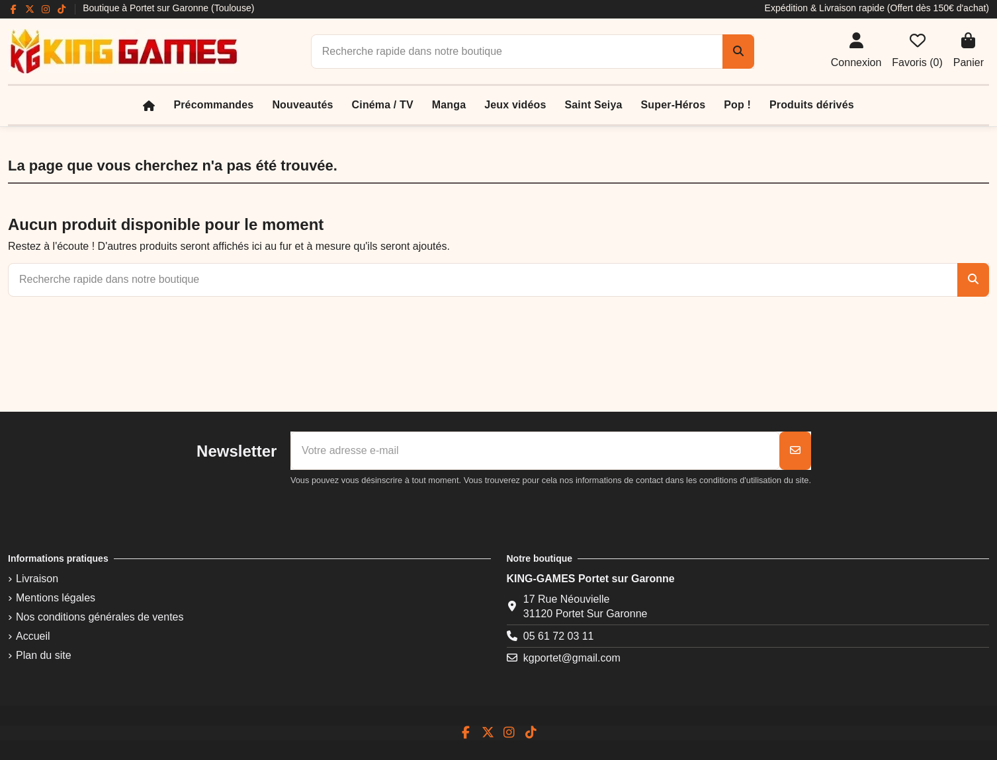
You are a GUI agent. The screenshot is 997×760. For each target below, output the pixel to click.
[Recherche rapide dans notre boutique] (738, 51)
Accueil (33, 636)
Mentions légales (55, 597)
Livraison (37, 578)
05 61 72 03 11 (558, 636)
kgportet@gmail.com (572, 658)
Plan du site (43, 655)
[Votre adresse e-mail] (535, 451)
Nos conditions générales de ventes (100, 617)
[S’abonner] (795, 451)
